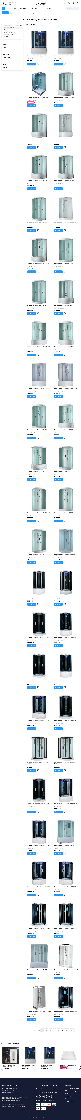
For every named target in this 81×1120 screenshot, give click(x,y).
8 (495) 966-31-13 (9, 3)
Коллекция (6, 51)
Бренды (68, 1096)
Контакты (48, 8)
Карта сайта (32, 1117)
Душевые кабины (9, 27)
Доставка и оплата (72, 1088)
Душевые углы (8, 30)
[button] (79, 1069)
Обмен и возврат (71, 1091)
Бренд (5, 47)
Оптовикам (69, 1099)
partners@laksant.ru (8, 1097)
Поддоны (6, 36)
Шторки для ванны (9, 32)
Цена (4, 44)
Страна (5, 67)
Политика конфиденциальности (44, 1117)
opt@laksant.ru (6, 1104)
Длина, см (6, 54)
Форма (5, 64)
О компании (69, 1101)
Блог (15, 8)
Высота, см (6, 61)
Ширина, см (6, 57)
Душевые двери (8, 34)
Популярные (35, 24)
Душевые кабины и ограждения (12, 25)
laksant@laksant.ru (7, 1092)
